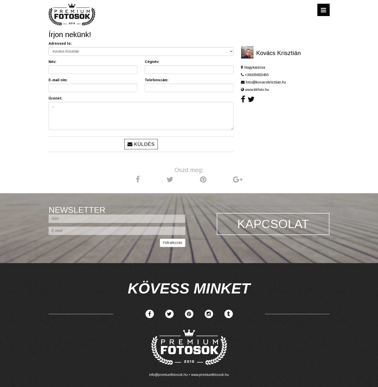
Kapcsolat (273, 224)
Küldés (141, 144)
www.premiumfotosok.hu (210, 375)
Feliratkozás (172, 243)
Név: (52, 62)
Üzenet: (55, 98)
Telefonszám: (156, 80)
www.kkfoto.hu (257, 89)
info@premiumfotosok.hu (168, 375)
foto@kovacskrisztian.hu (266, 82)
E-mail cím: (58, 80)
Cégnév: (152, 62)
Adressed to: (60, 43)
